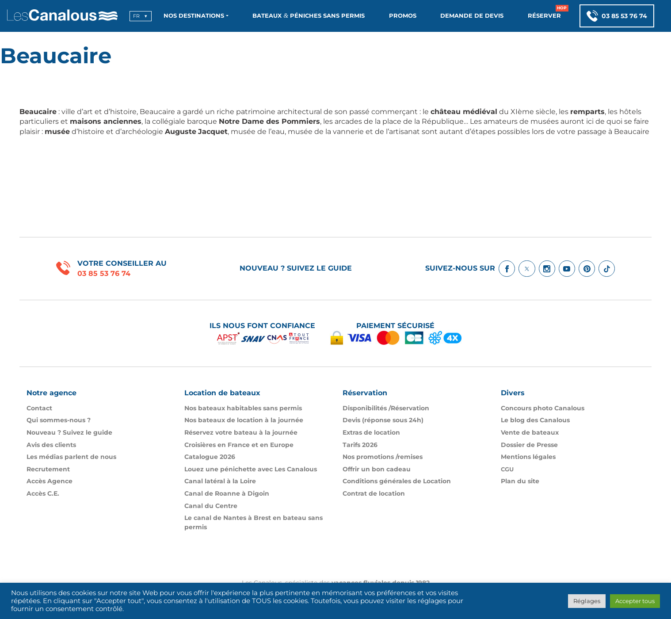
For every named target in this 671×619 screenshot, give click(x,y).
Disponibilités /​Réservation (386, 408)
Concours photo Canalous (542, 408)
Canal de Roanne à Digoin (226, 493)
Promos (402, 15)
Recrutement (48, 469)
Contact (39, 408)
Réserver (544, 15)
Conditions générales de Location (397, 481)
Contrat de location (374, 493)
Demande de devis (471, 15)
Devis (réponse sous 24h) (383, 420)
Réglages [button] (586, 600)
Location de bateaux (222, 393)
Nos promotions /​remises (383, 457)
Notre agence (51, 393)
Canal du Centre (210, 506)
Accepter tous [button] (635, 600)
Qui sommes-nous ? (59, 420)
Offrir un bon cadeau (377, 469)
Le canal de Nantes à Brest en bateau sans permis (253, 522)
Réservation (365, 393)
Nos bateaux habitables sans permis (243, 408)
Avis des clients (51, 445)
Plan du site (520, 481)
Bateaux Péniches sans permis (308, 15)
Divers (513, 393)
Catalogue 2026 (209, 457)
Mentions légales (528, 457)
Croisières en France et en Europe (239, 445)
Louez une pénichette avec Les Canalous (250, 469)
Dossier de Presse (529, 445)
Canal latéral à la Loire (220, 481)
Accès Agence (49, 481)
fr (136, 16)
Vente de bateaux (530, 432)
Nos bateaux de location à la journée (243, 420)
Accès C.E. (43, 493)
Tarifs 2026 (360, 445)
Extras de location (371, 432)
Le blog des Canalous (535, 420)
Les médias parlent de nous (71, 457)
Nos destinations (194, 15)
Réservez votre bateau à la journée (240, 432)
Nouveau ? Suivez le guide (296, 268)
